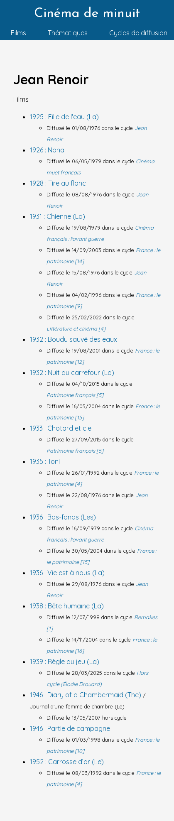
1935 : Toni (45, 461)
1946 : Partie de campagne (70, 728)
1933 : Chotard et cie (60, 428)
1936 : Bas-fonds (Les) (63, 517)
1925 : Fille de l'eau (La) (64, 117)
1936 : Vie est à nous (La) (67, 573)
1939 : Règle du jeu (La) (64, 661)
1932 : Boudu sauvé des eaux (73, 339)
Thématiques (68, 33)
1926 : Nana (47, 150)
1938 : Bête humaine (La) (67, 606)
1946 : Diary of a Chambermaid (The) (86, 695)
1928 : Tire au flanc (58, 183)
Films (18, 33)
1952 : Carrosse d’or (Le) (67, 761)
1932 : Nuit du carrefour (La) (72, 372)
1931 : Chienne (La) (57, 216)
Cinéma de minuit (87, 13)
